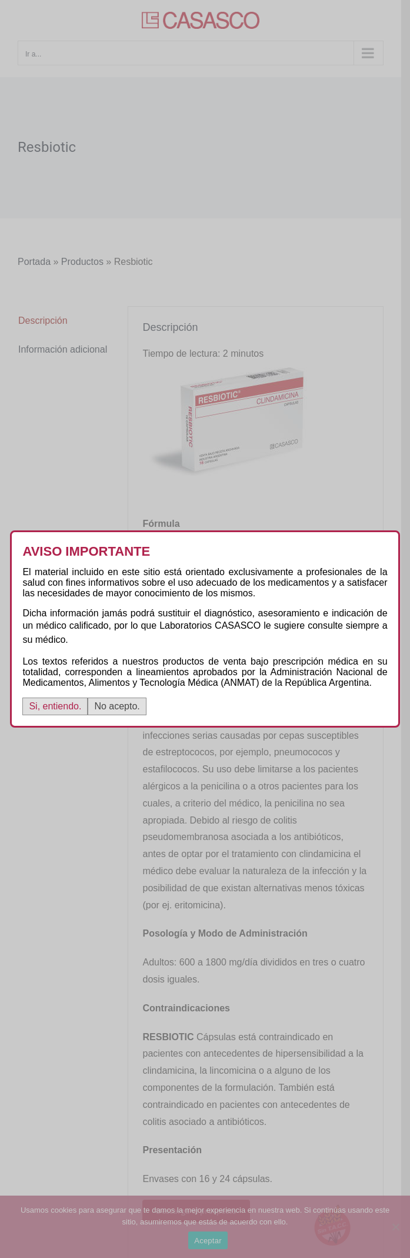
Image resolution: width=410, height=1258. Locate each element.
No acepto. (116, 706)
